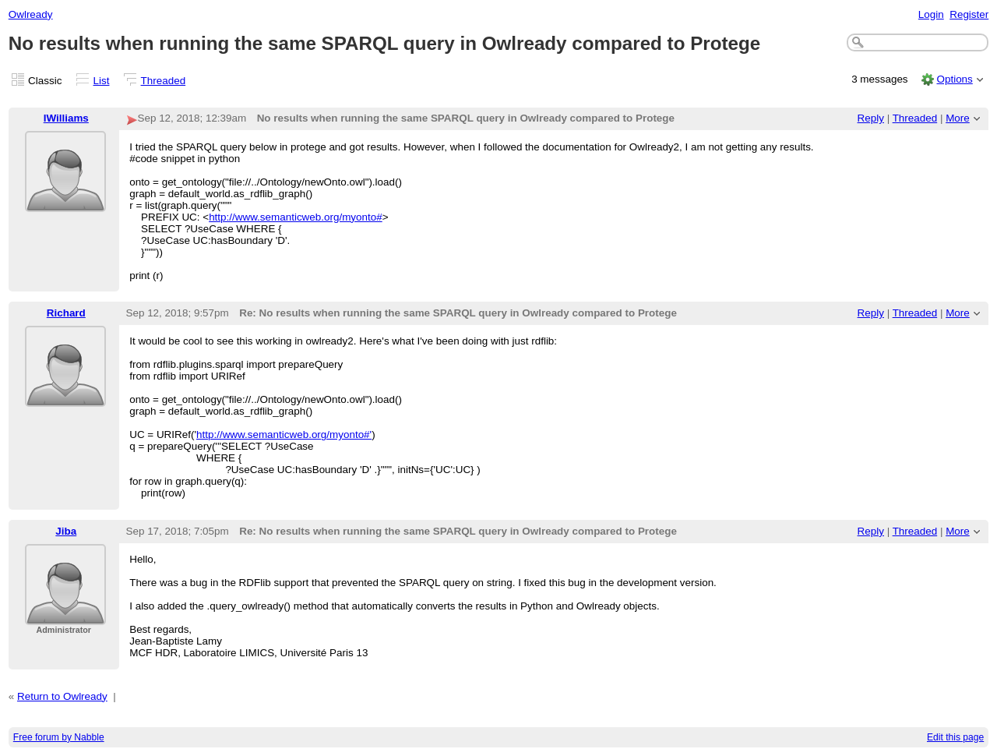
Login (931, 14)
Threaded (163, 81)
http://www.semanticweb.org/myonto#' (284, 434)
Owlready (31, 14)
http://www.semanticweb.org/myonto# (295, 217)
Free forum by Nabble (58, 737)
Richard (66, 313)
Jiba (65, 531)
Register (968, 14)
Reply (871, 118)
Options (954, 79)
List (101, 81)
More (958, 118)
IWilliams (66, 118)
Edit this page (955, 737)
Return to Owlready (62, 696)
